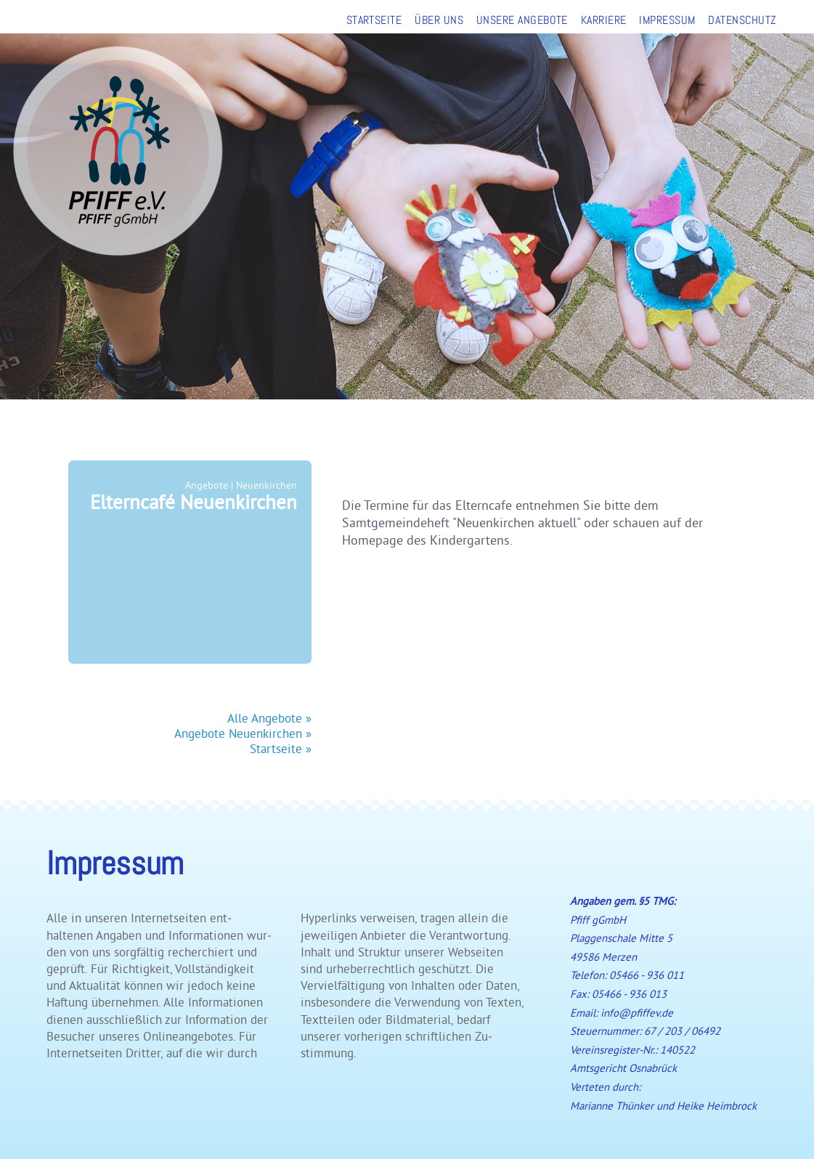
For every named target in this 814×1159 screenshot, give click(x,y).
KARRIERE (604, 20)
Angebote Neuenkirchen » (243, 733)
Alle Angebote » (269, 717)
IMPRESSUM (667, 20)
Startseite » (281, 748)
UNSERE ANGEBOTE (522, 20)
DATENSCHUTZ (742, 20)
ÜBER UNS (439, 20)
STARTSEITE (374, 20)
